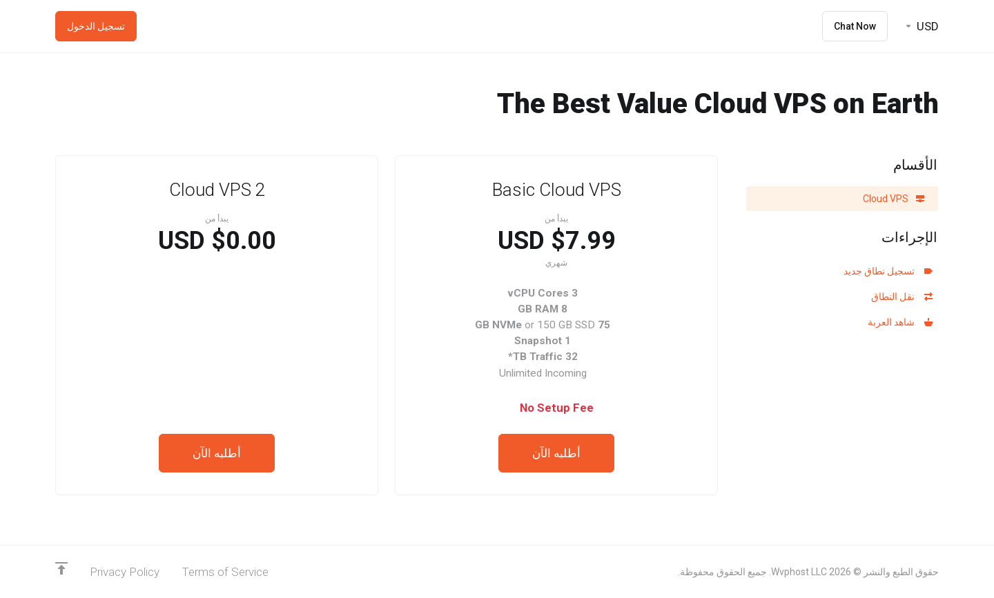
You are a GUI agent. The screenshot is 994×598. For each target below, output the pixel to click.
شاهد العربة (900, 322)
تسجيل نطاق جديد (888, 271)
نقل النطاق (902, 296)
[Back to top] (61, 568)
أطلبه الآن (556, 453)
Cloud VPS (893, 198)
